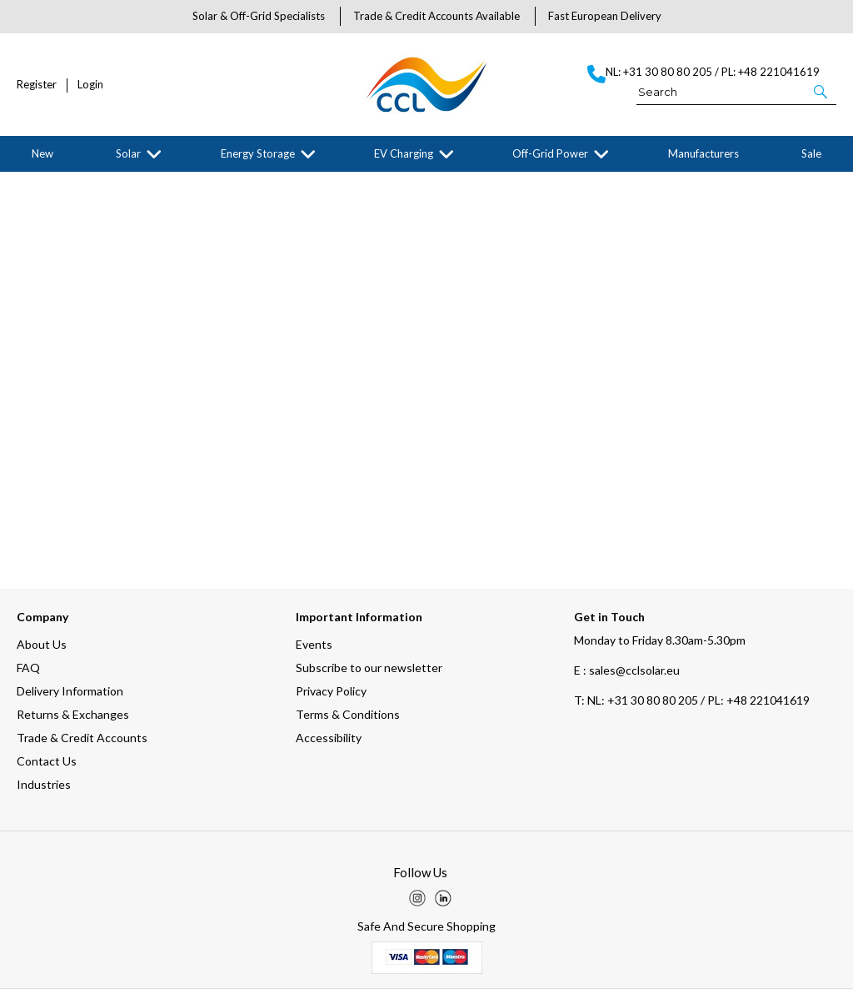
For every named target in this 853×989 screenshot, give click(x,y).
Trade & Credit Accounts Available (436, 16)
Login (90, 84)
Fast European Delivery (604, 16)
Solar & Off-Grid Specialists (258, 16)
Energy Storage (258, 153)
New (42, 153)
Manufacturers (703, 153)
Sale (811, 153)
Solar (128, 153)
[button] (821, 91)
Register (37, 84)
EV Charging (403, 153)
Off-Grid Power (550, 153)
